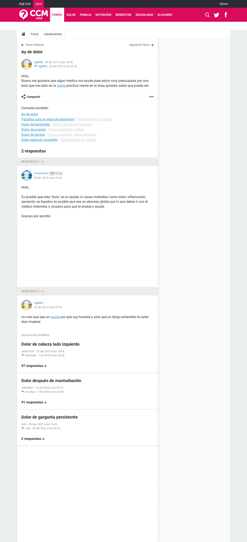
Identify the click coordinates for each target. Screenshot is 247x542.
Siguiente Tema (139, 44)
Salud (38, 4)
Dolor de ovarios (33, 130)
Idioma (224, 4)
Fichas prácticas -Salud (94, 119)
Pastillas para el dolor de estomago (47, 119)
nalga (61, 86)
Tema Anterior (34, 44)
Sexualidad (144, 14)
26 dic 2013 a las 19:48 (48, 177)
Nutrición (103, 14)
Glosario (164, 14)
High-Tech (25, 4)
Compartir (33, 97)
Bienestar (123, 14)
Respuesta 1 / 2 (32, 161)
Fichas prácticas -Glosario (72, 124)
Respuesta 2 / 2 (32, 291)
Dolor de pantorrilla (35, 124)
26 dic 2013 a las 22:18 (63, 66)
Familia (85, 14)
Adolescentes (53, 34)
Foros (57, 14)
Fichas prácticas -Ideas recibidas (72, 135)
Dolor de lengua (33, 135)
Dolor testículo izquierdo (39, 140)
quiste (55, 317)
